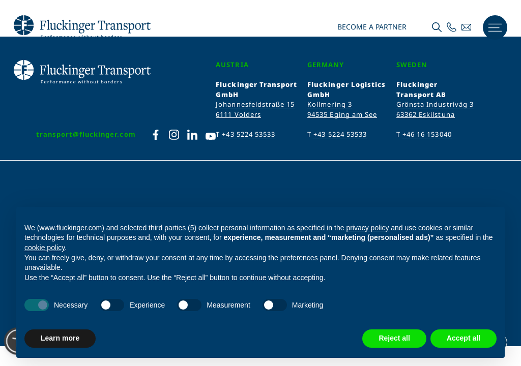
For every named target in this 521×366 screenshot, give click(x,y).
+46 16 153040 (427, 134)
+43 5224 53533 (248, 134)
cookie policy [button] (44, 247)
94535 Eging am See (342, 114)
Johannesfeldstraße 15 (255, 104)
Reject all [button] (394, 338)
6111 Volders (238, 114)
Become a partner (371, 27)
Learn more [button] (60, 338)
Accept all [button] (463, 338)
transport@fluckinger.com (86, 134)
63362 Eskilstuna (425, 114)
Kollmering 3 (329, 104)
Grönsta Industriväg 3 (435, 104)
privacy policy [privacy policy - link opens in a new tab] (367, 228)
